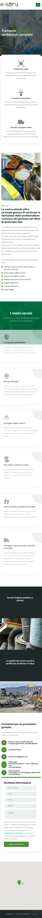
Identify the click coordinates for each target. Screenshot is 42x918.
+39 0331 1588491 (31, 743)
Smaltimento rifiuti (21, 69)
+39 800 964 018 (26, 742)
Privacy (33, 914)
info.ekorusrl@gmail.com (17, 756)
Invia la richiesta (16, 844)
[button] (21, 883)
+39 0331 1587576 (14, 767)
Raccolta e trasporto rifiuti (21, 127)
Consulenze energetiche (21, 98)
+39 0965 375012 (14, 774)
